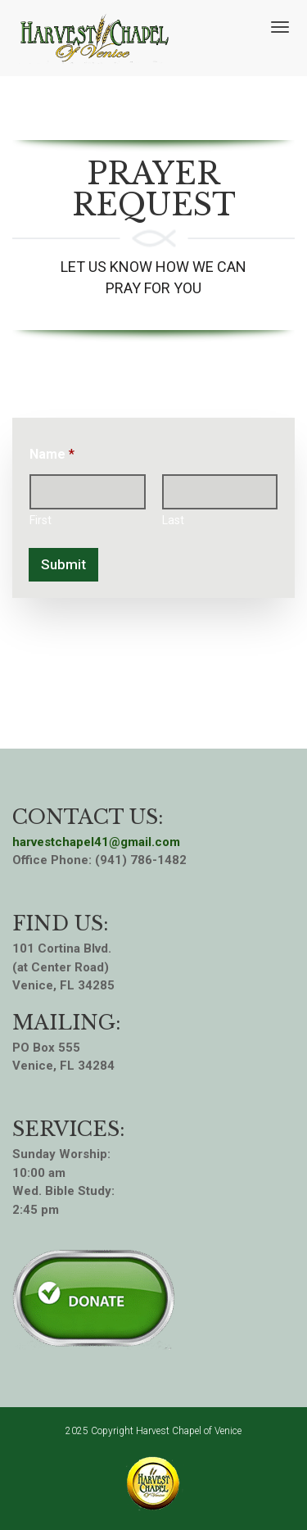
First (40, 520)
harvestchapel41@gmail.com (96, 842)
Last (173, 520)
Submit (63, 564)
